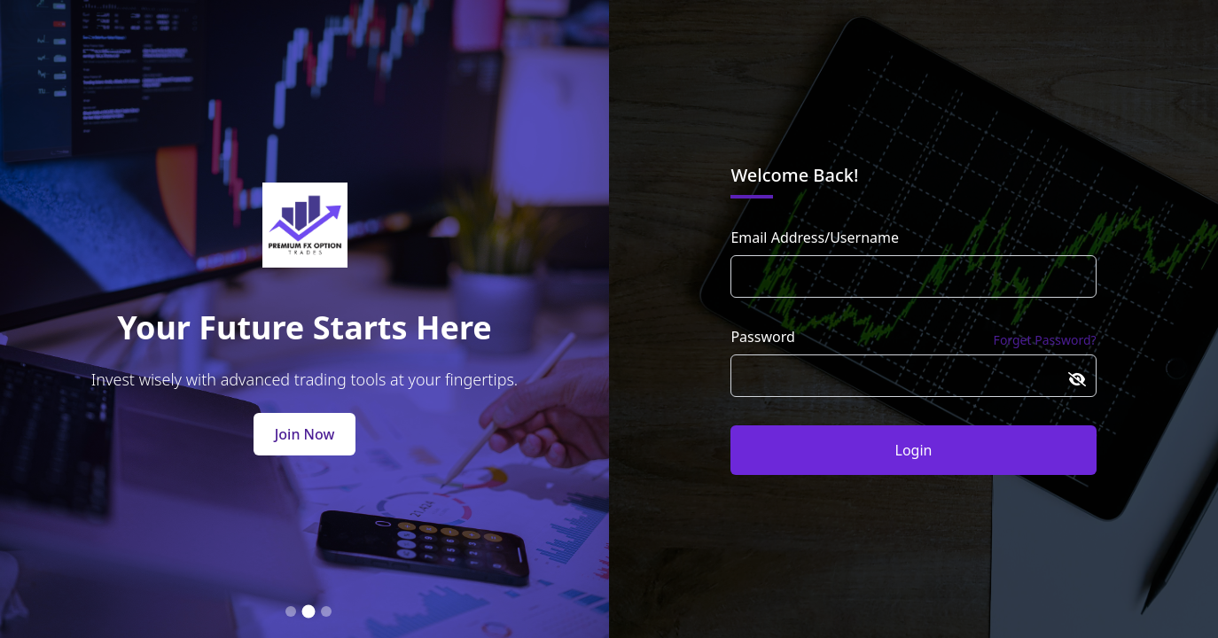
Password (762, 336)
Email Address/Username (814, 237)
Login (914, 450)
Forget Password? (1045, 339)
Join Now (305, 434)
